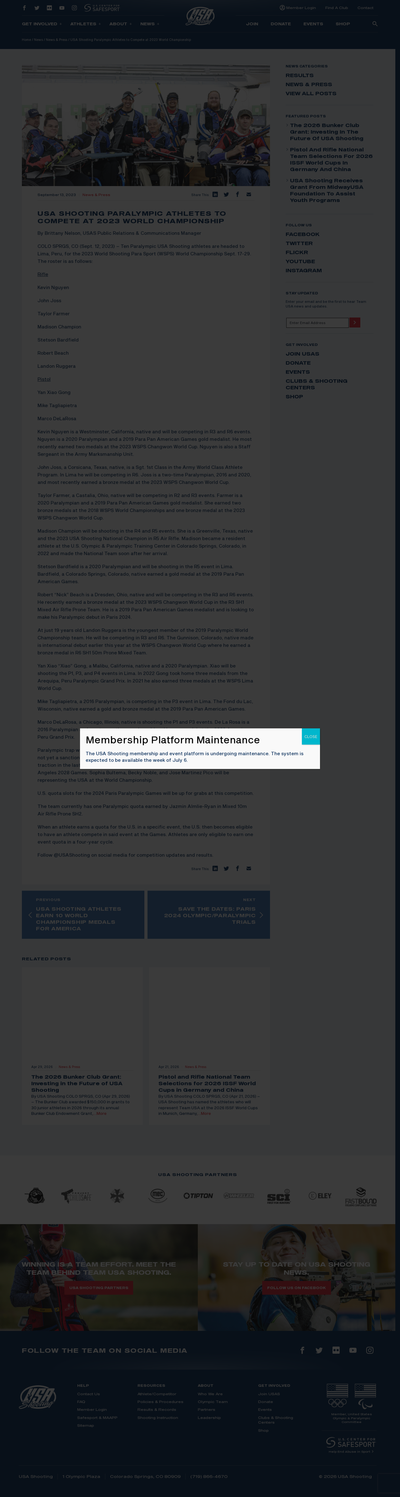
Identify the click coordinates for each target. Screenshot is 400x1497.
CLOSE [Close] (311, 736)
